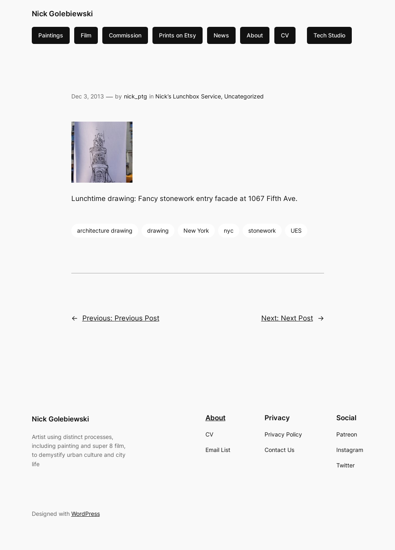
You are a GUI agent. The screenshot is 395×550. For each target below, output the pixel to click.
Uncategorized (244, 96)
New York (196, 230)
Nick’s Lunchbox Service (188, 96)
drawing (158, 230)
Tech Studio (329, 35)
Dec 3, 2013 (87, 96)
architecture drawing (104, 230)
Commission (125, 35)
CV (285, 35)
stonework (262, 230)
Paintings (50, 35)
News (221, 35)
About (255, 35)
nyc (229, 230)
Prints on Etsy (177, 35)
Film (86, 35)
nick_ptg (135, 96)
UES (296, 230)
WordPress (85, 513)
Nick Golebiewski (62, 13)
